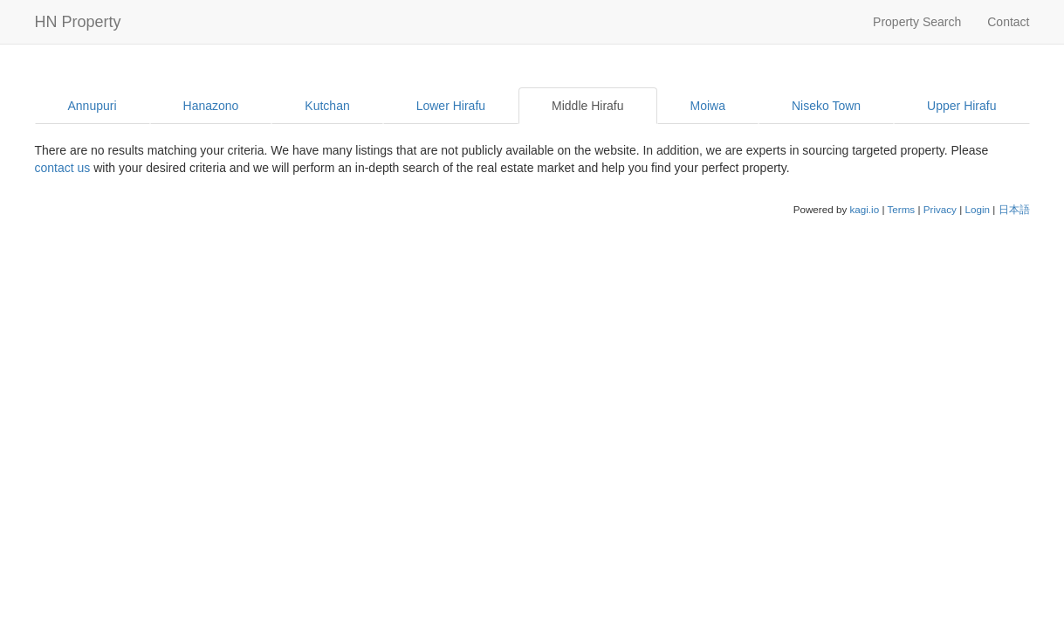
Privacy (940, 209)
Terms (901, 209)
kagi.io (864, 209)
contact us (63, 168)
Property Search (917, 22)
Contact (1008, 22)
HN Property (78, 22)
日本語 (1014, 209)
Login (977, 209)
